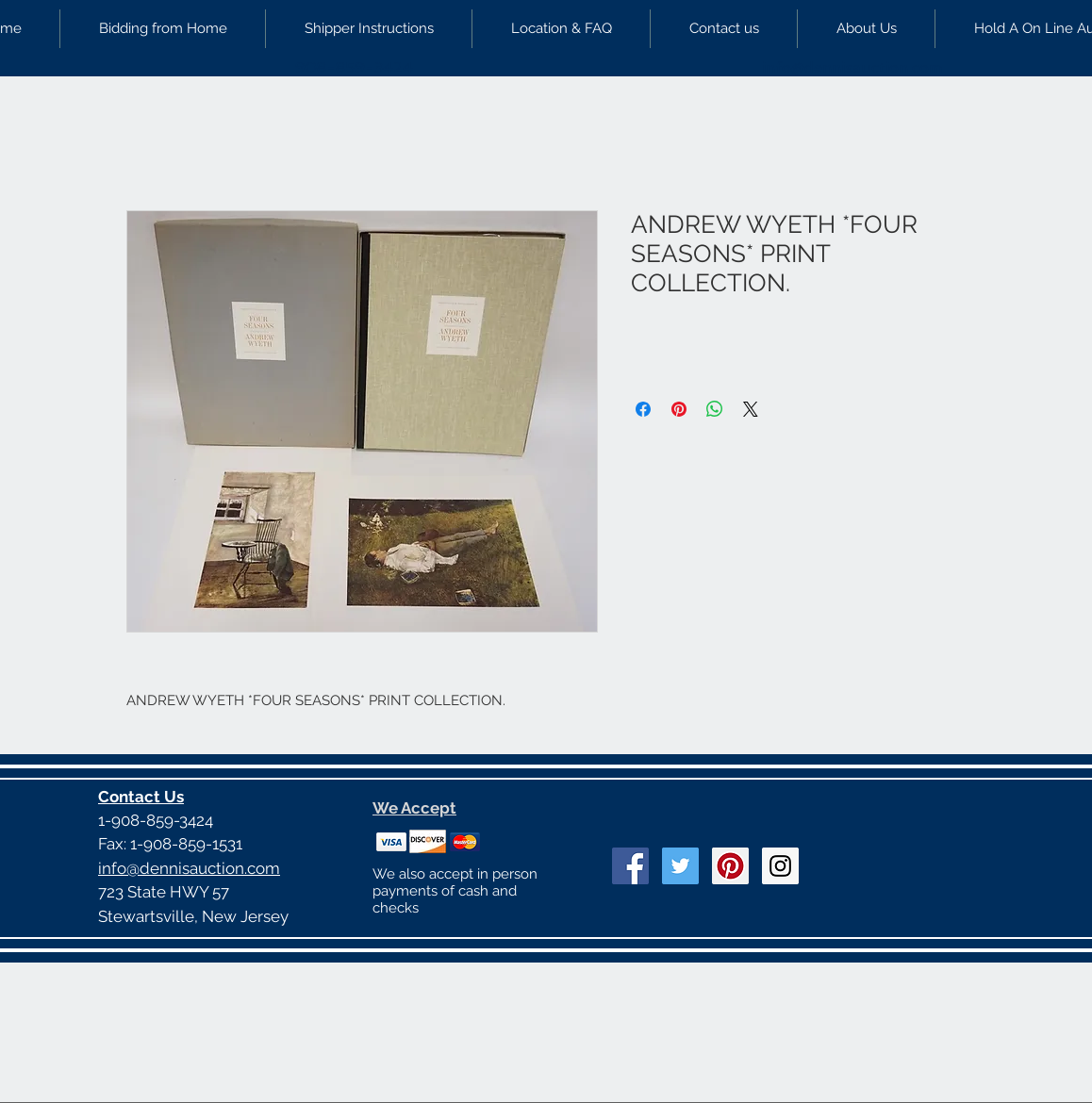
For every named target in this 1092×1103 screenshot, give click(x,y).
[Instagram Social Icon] (780, 866)
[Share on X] (750, 409)
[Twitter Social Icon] (680, 866)
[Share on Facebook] (643, 409)
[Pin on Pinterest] (679, 409)
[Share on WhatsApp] (714, 409)
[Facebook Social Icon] (630, 866)
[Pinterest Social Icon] (730, 866)
